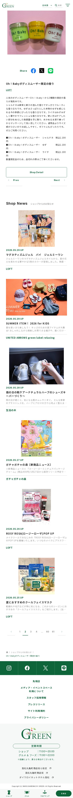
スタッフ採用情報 (36, 697)
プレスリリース (36, 704)
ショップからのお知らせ (21, 652)
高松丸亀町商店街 (34, 772)
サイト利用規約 (36, 710)
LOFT (9, 89)
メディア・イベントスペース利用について (36, 689)
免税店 (36, 681)
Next (57, 180)
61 (53, 631)
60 (47, 631)
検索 (58, 5)
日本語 (45, 5)
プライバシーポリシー (36, 717)
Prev (16, 180)
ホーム (7, 652)
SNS (64, 793)
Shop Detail (36, 172)
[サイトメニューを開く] (67, 5)
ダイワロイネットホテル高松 (34, 777)
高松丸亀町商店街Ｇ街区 (34, 768)
